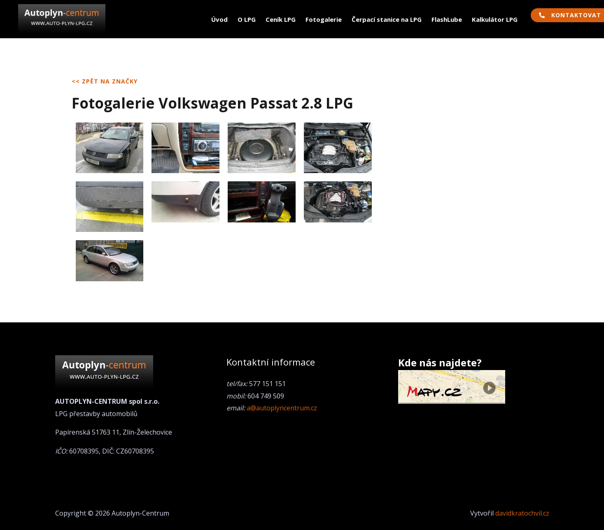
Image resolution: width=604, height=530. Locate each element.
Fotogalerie (323, 19)
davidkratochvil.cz (522, 513)
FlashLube (446, 19)
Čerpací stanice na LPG (387, 19)
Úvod (219, 19)
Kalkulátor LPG (495, 19)
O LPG (247, 19)
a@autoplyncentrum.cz (282, 407)
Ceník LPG (281, 19)
